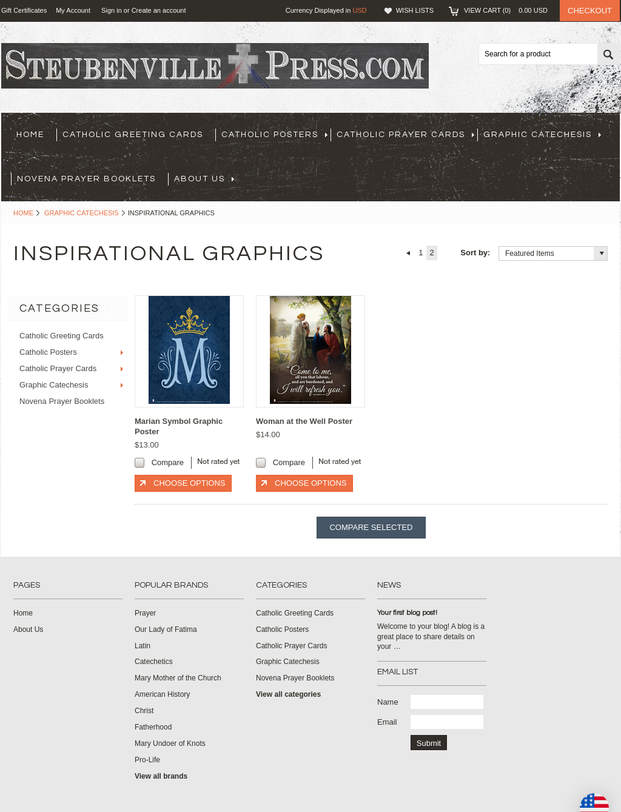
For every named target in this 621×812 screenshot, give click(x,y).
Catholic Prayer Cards (405, 134)
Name (387, 701)
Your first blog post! (407, 613)
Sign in (111, 10)
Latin (142, 646)
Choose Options (189, 483)
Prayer (145, 613)
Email (387, 721)
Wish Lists (415, 10)
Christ (144, 710)
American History (162, 694)
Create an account (159, 10)
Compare (168, 462)
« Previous (407, 253)
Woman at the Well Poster (304, 421)
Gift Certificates (24, 10)
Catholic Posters (274, 134)
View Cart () (506, 10)
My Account (73, 10)
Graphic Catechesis (542, 134)
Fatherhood (153, 727)
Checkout (590, 10)
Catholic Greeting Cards (132, 134)
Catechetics (154, 661)
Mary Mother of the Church (178, 678)
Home (23, 212)
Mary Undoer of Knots (170, 743)
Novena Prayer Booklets (86, 179)
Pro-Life (147, 760)
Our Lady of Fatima (166, 629)
